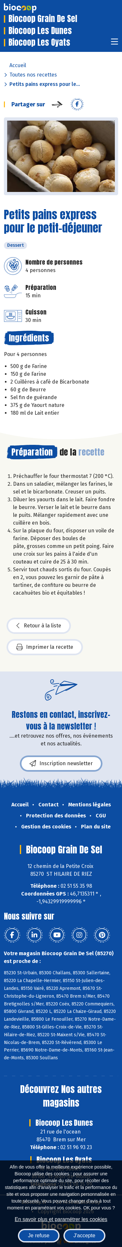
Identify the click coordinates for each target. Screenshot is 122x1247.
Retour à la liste (38, 626)
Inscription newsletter (61, 763)
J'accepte (84, 1235)
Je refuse (38, 1235)
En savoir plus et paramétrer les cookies (61, 1219)
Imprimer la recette (44, 647)
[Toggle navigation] (114, 44)
